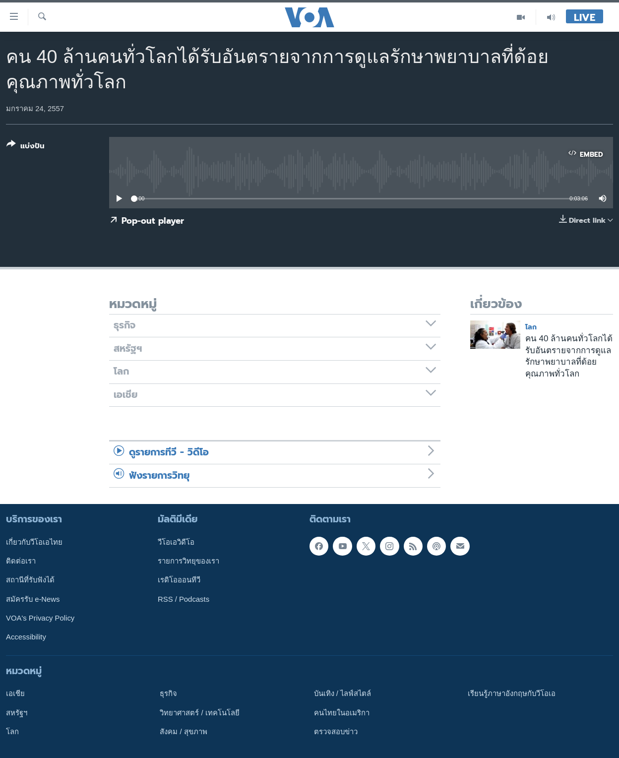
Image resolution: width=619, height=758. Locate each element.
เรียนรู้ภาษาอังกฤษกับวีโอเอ (512, 693)
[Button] (25, 147)
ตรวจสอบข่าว (336, 732)
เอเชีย (15, 693)
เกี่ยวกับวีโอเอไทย (34, 542)
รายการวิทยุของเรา (188, 561)
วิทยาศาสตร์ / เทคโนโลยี (199, 713)
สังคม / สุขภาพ (183, 732)
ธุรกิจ (168, 693)
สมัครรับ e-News (33, 599)
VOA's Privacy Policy (40, 618)
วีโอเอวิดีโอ (176, 542)
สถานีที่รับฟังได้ (30, 580)
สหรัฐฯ (16, 713)
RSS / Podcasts (183, 599)
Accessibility (26, 637)
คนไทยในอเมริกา (342, 713)
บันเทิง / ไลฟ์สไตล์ (342, 693)
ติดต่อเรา (21, 561)
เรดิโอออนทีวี (179, 580)
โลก (531, 327)
